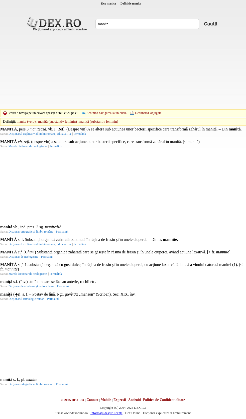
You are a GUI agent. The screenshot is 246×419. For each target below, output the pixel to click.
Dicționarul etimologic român (26, 299)
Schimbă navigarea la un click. (107, 113)
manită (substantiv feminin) (57, 121)
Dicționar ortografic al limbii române (31, 231)
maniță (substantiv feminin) (98, 121)
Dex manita (108, 3)
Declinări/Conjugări (148, 113)
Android (134, 400)
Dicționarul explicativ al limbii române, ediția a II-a (40, 133)
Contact (92, 400)
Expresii (119, 400)
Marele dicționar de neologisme (28, 146)
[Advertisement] (115, 70)
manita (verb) (26, 121)
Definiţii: (9, 121)
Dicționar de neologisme (23, 256)
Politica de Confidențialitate (164, 400)
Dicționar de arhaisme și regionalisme (31, 286)
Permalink (80, 133)
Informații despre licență (106, 413)
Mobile (106, 400)
